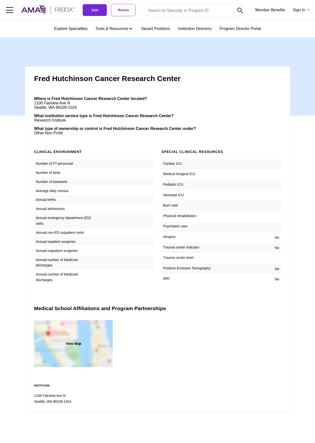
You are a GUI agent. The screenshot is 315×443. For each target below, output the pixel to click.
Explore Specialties (71, 29)
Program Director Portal (240, 29)
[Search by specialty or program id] (189, 10)
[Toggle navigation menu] (9, 10)
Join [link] (94, 10)
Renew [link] (123, 10)
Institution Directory (195, 29)
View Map (73, 344)
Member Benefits (270, 10)
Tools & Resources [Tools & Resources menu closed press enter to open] (113, 28)
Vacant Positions (155, 29)
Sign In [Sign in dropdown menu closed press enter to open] (299, 10)
